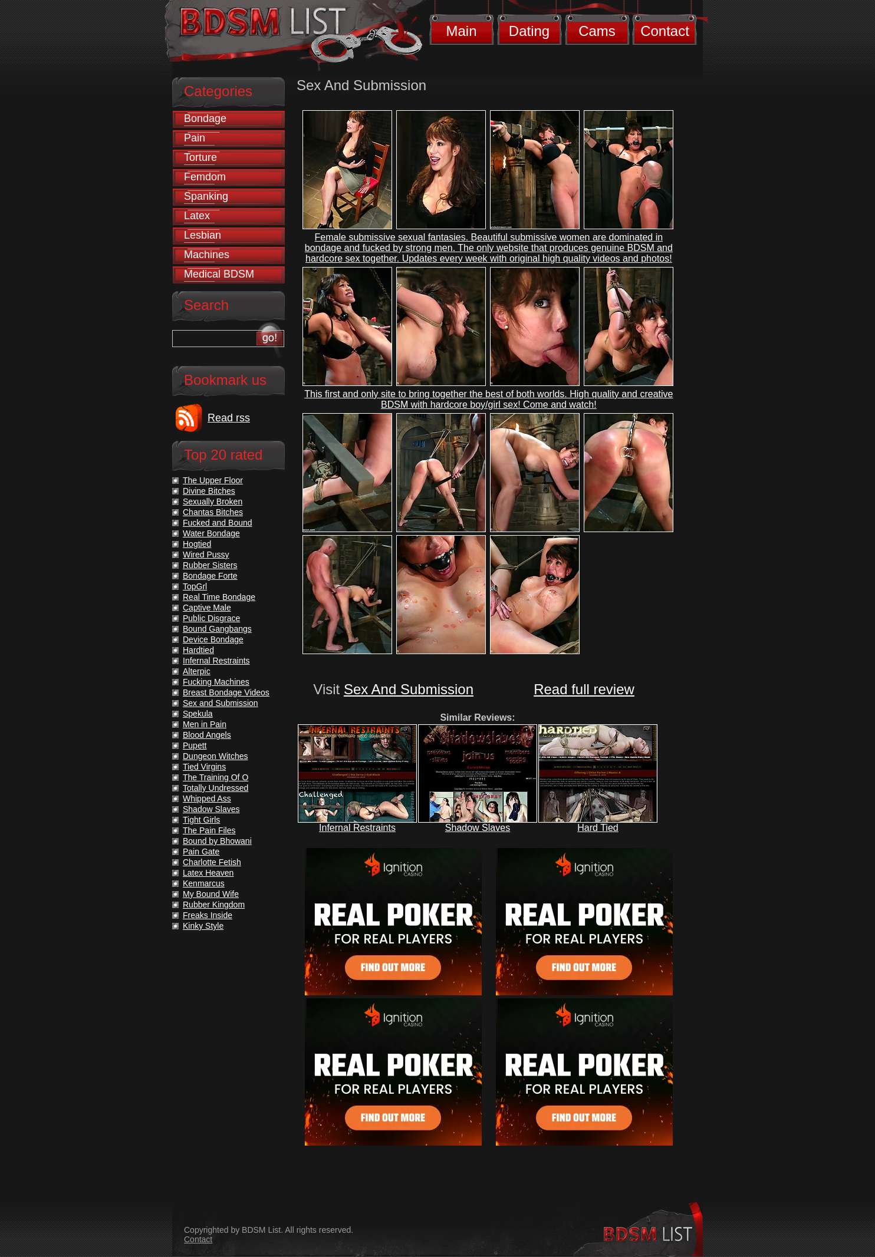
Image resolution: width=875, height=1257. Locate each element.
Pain (194, 138)
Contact (664, 31)
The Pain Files (209, 830)
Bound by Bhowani (217, 841)
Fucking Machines (216, 682)
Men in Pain (204, 724)
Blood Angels (207, 735)
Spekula (198, 713)
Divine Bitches (209, 491)
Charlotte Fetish (212, 862)
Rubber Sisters (210, 565)
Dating (529, 31)
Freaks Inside (207, 915)
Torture (200, 157)
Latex (197, 216)
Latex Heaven (208, 872)
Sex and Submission (220, 703)
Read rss (229, 418)
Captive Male (207, 607)
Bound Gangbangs (217, 629)
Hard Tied (597, 828)
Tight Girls (201, 819)
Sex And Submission (408, 689)
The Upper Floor (213, 480)
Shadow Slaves (477, 828)
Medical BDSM (219, 274)
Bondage (205, 118)
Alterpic (196, 671)
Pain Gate (201, 851)
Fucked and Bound (217, 522)
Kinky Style (203, 926)
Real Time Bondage (219, 597)
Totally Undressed (215, 788)
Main (461, 31)
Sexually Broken (212, 501)
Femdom (205, 177)
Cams (597, 31)
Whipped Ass (207, 798)
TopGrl (195, 586)
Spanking (206, 196)
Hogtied (197, 544)
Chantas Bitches (213, 512)
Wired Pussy (206, 554)
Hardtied (198, 650)
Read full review (584, 689)
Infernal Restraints (357, 828)
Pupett (194, 745)
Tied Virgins (204, 766)
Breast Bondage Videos (226, 692)
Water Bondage (211, 533)
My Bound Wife (211, 894)
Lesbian (202, 235)
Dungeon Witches (215, 756)
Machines (206, 254)
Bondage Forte (210, 575)
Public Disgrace (211, 618)
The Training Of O (215, 777)
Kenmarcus (204, 883)
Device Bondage (213, 639)
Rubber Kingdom (214, 904)
